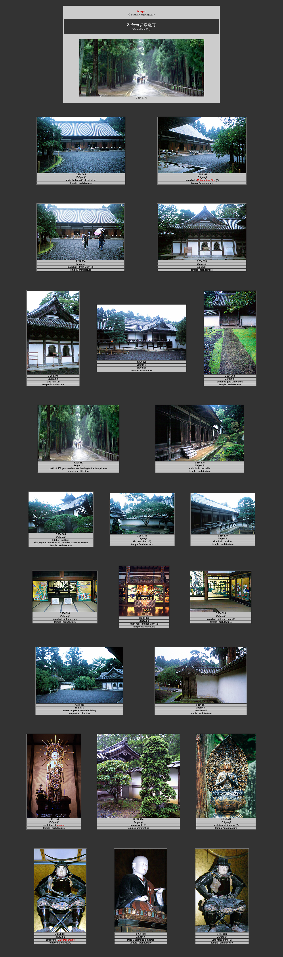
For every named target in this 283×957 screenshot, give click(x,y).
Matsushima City (206, 180)
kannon (61, 825)
